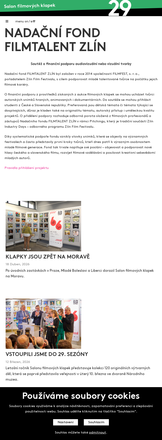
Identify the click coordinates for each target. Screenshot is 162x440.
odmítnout (97, 432)
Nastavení (65, 422)
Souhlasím (96, 422)
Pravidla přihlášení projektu (26, 168)
